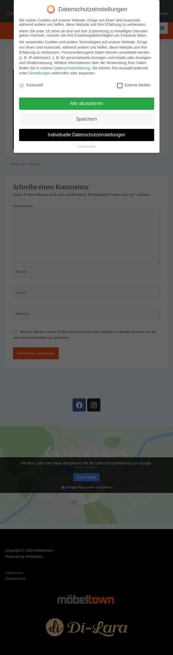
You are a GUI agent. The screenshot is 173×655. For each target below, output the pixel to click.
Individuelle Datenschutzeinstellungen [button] (86, 134)
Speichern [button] (86, 119)
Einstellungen (39, 73)
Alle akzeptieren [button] (86, 103)
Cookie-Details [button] (86, 146)
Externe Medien (133, 85)
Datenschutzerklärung (72, 68)
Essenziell (31, 85)
